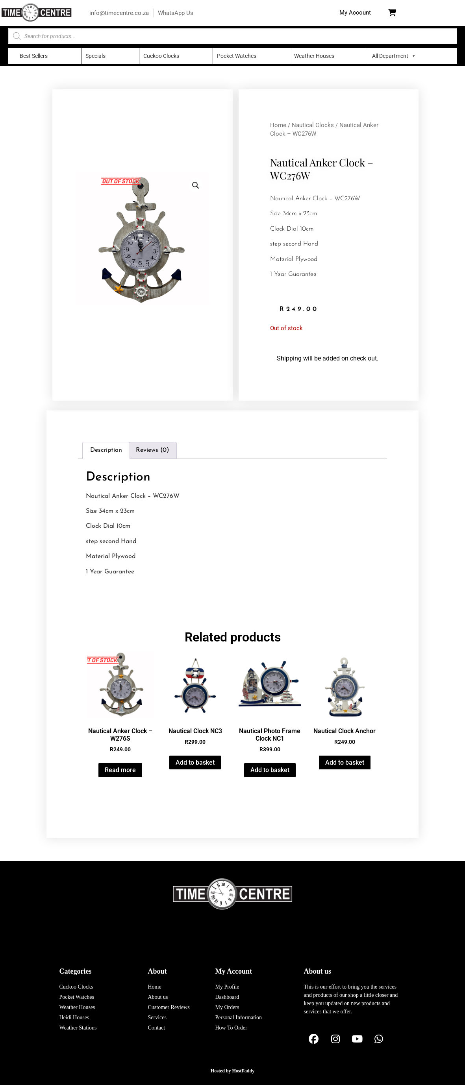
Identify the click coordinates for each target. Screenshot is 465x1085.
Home (278, 125)
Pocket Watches (236, 56)
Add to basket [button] (195, 762)
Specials (95, 56)
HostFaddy (243, 1071)
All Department (390, 56)
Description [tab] (106, 450)
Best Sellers (34, 56)
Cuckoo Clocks (161, 56)
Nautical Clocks (313, 125)
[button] (355, 12)
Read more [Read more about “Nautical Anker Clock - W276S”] (120, 770)
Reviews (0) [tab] (152, 450)
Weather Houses (314, 56)
